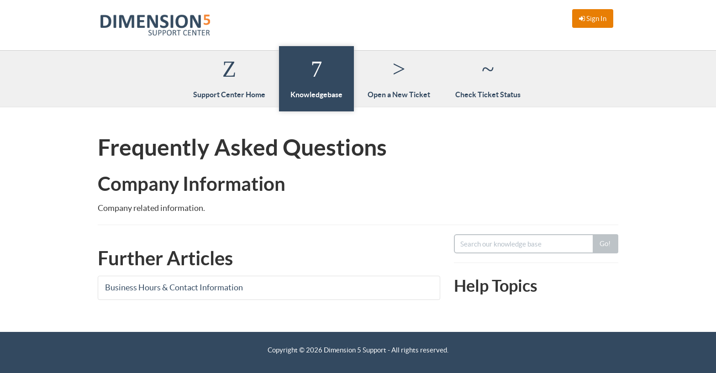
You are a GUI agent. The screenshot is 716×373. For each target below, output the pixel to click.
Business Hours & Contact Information (175, 287)
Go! (605, 243)
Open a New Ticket (399, 78)
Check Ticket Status (488, 78)
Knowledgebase (316, 78)
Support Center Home (229, 78)
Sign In (592, 18)
